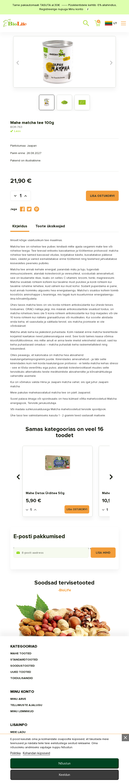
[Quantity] (38, 537)
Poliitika (25, 753)
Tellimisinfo (30, 724)
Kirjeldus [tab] (29, 224)
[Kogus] (30, 194)
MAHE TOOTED (30, 672)
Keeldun (64, 775)
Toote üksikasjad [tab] (60, 224)
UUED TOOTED (30, 691)
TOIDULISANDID (31, 697)
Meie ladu (27, 718)
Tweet (39, 207)
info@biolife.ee (79, 728)
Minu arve (72, 672)
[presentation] (24, 504)
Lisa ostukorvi (92, 194)
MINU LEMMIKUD (76, 684)
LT (111, 23)
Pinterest (46, 207)
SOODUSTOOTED (32, 684)
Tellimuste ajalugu (80, 678)
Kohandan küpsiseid (46, 753)
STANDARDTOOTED (34, 678)
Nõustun (64, 763)
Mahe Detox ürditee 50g (52, 521)
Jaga (32, 207)
